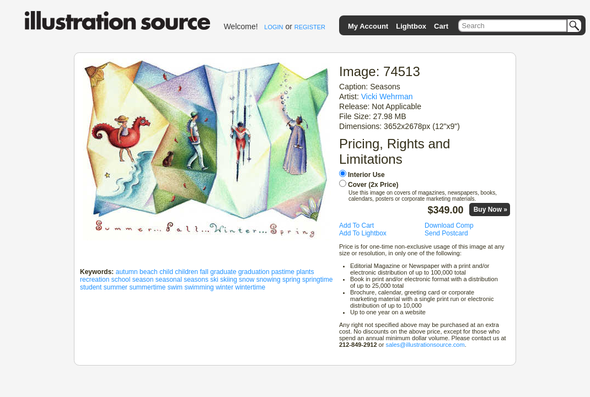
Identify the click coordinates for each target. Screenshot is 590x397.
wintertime (250, 287)
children (186, 272)
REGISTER (309, 27)
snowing (268, 279)
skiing (228, 279)
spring (291, 279)
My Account (368, 26)
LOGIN (273, 27)
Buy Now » (490, 209)
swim (175, 287)
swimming (198, 287)
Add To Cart (356, 225)
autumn (127, 272)
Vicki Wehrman (387, 96)
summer (115, 287)
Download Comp (449, 225)
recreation (94, 279)
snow (246, 279)
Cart (441, 26)
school (121, 279)
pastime (282, 272)
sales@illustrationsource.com (424, 344)
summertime (147, 287)
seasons (196, 279)
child (166, 272)
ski (214, 279)
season (143, 279)
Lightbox (411, 26)
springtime (317, 279)
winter (224, 287)
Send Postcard (446, 233)
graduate (223, 272)
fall (204, 272)
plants (305, 272)
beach (149, 272)
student (90, 287)
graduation (254, 272)
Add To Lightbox (363, 233)
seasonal (168, 279)
